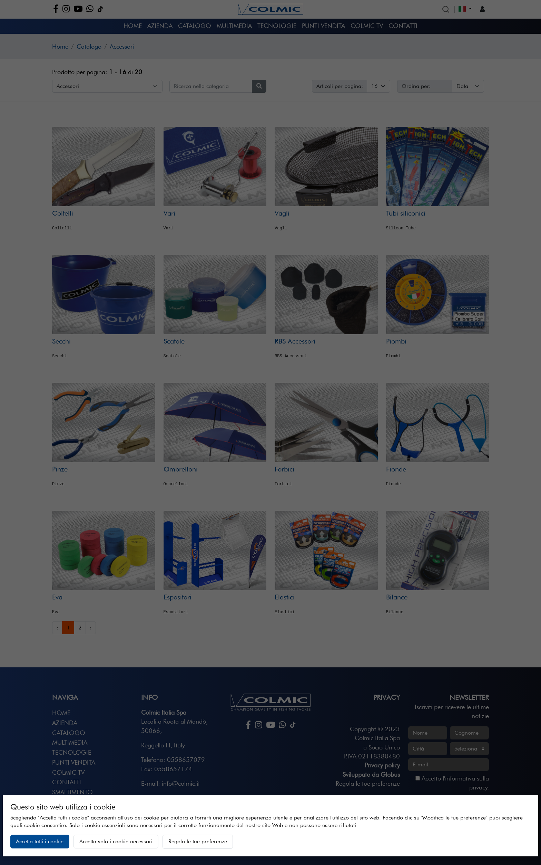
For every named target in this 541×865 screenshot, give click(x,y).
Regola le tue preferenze (197, 841)
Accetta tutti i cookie (39, 841)
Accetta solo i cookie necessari (116, 841)
